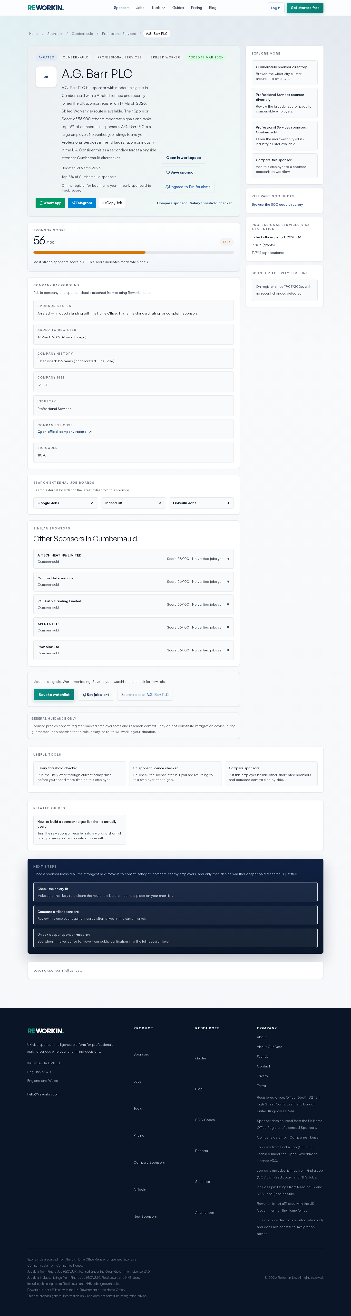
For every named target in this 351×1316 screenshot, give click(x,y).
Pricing (196, 7)
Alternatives (204, 1212)
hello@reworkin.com (43, 1094)
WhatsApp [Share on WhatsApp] (50, 203)
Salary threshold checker (211, 203)
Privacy (262, 1076)
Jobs (140, 7)
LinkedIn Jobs (201, 503)
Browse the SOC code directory (277, 204)
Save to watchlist (54, 694)
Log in (276, 8)
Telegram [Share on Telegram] (82, 203)
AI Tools (140, 1189)
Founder (263, 1056)
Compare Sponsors (149, 1162)
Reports (201, 1151)
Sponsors (121, 7)
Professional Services (119, 33)
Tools (158, 7)
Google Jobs (66, 503)
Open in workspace (183, 157)
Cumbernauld (82, 33)
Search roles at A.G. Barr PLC (145, 694)
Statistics (202, 1181)
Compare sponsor (172, 203)
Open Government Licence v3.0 (127, 1271)
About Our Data (269, 1047)
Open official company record (65, 431)
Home (33, 33)
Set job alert (96, 694)
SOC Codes (205, 1120)
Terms (261, 1086)
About (262, 1037)
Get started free (305, 8)
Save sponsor (180, 172)
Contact (263, 1066)
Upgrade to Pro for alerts (187, 187)
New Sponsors (145, 1216)
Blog (212, 7)
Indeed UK (133, 503)
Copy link (112, 202)
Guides (178, 7)
